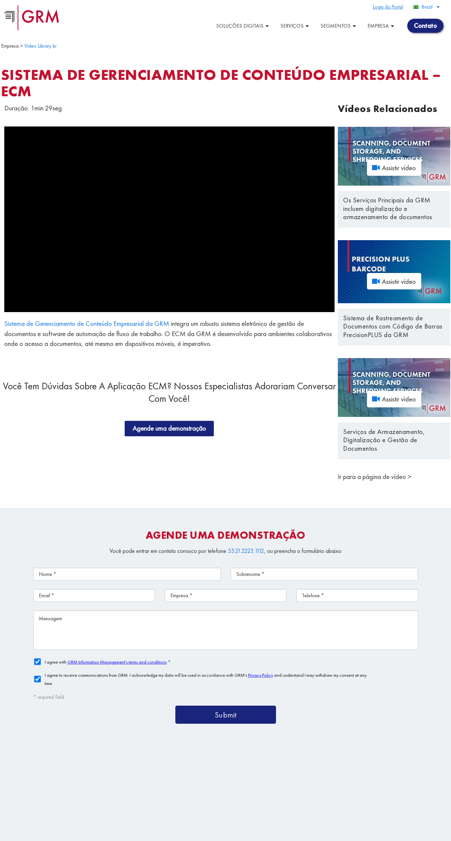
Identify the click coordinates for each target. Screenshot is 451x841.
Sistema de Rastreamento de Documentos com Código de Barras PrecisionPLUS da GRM (392, 326)
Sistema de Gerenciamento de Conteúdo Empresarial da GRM (86, 323)
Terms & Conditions (136, 833)
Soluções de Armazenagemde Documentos (296, 784)
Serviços (295, 25)
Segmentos (339, 25)
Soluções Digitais (243, 25)
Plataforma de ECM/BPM (307, 769)
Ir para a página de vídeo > (374, 476)
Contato (395, 799)
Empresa (381, 25)
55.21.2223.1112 (246, 551)
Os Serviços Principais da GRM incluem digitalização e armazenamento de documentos (387, 208)
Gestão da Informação (341, 799)
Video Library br (40, 45)
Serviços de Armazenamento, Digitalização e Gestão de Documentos (384, 440)
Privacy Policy (170, 833)
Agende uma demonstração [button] (169, 428)
